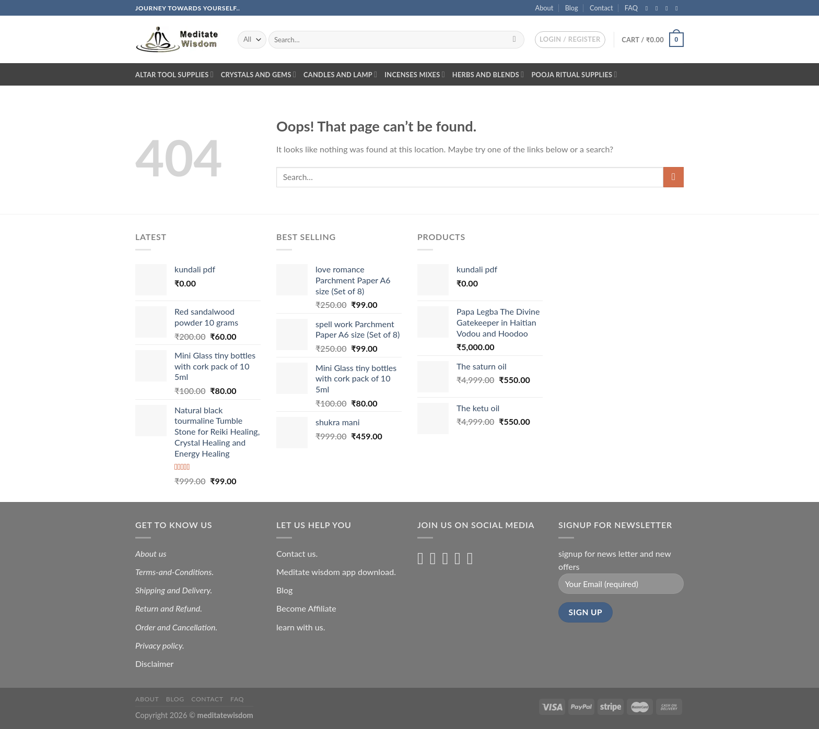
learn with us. (300, 627)
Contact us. (297, 553)
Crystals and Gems (258, 74)
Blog (571, 8)
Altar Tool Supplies (174, 74)
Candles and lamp (340, 74)
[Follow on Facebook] (649, 8)
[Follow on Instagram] (659, 8)
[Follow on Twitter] (668, 8)
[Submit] (514, 40)
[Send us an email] (678, 8)
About (544, 8)
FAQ (631, 8)
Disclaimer (155, 663)
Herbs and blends (488, 74)
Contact (601, 8)
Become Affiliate (306, 608)
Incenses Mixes (414, 74)
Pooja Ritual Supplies (574, 74)
